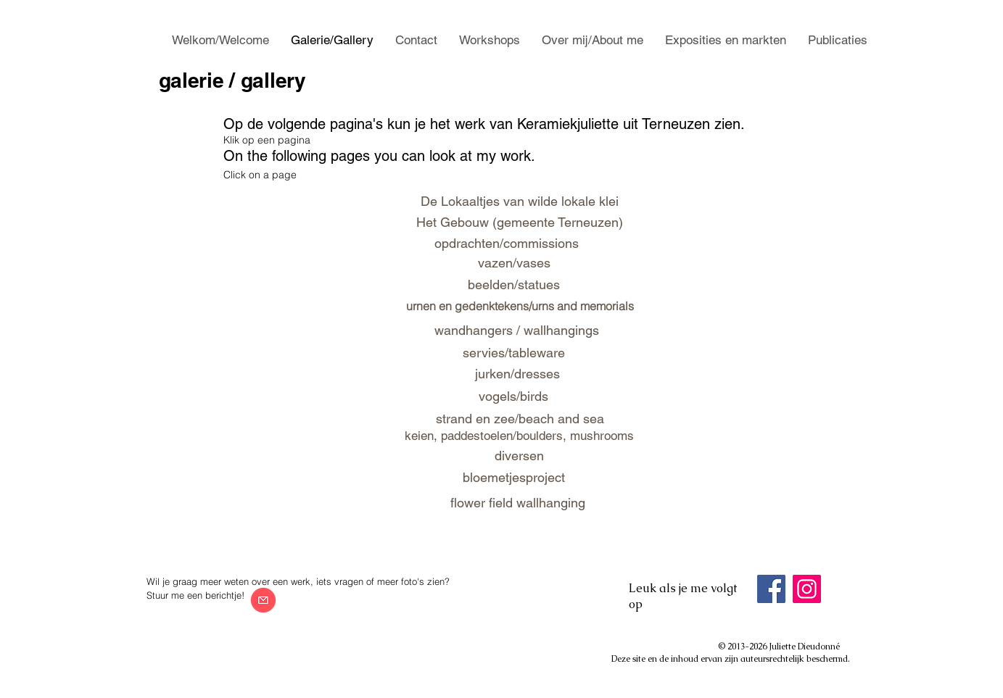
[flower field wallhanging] (518, 503)
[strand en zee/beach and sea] (520, 418)
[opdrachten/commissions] (506, 243)
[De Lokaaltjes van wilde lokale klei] (520, 200)
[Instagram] (807, 589)
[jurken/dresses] (518, 373)
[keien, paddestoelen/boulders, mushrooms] (520, 436)
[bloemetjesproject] (514, 477)
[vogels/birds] (514, 396)
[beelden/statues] (514, 284)
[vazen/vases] (514, 263)
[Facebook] (771, 589)
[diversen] (519, 455)
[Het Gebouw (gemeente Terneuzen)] (520, 222)
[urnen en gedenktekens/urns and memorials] (520, 305)
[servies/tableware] (514, 352)
